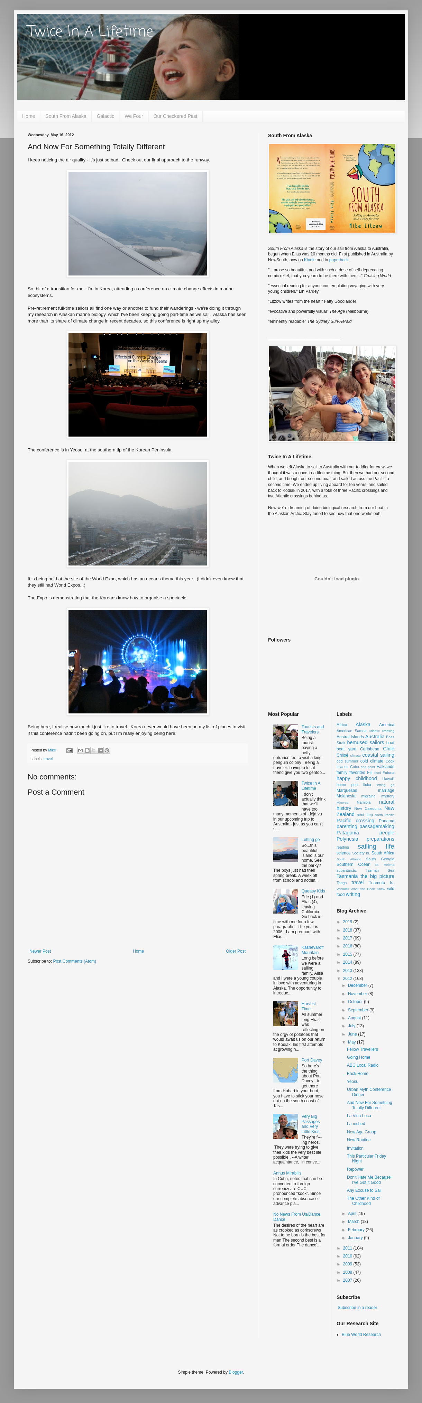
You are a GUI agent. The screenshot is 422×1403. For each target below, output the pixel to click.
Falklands (385, 766)
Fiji (369, 772)
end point (368, 767)
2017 (348, 938)
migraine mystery (377, 796)
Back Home (357, 1073)
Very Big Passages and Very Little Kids (311, 1124)
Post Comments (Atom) (74, 961)
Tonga (342, 883)
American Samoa (352, 731)
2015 (348, 954)
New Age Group (361, 1132)
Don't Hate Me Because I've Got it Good (369, 1180)
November (358, 993)
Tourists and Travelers (313, 729)
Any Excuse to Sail (364, 1190)
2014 (348, 962)
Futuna (388, 772)
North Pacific (384, 815)
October (356, 1001)
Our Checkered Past (176, 116)
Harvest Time (309, 1006)
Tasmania (347, 876)
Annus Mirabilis (287, 1173)
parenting (347, 826)
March (354, 1221)
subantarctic (347, 870)
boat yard (346, 749)
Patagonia (348, 832)
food (378, 773)
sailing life (376, 846)
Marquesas (347, 790)
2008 (348, 1272)
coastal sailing (378, 755)
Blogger (236, 1372)
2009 (348, 1264)
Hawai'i (388, 779)
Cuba (354, 767)
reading (343, 847)
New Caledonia (368, 808)
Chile (388, 748)
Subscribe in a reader (357, 1307)
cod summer (347, 761)
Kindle (309, 260)
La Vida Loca (359, 1115)
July (352, 1025)
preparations (380, 839)
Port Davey (312, 1060)
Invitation (355, 1148)
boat (390, 742)
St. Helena (384, 865)
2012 (348, 978)
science (344, 853)
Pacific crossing (355, 820)
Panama (386, 821)
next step (365, 815)
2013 (348, 970)
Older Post (236, 951)
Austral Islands (350, 737)
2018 (348, 930)
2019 (348, 921)
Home (28, 116)
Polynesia (347, 839)
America (386, 724)
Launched (356, 1123)
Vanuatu (343, 889)
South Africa (382, 853)
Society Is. (361, 853)
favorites (357, 772)
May (352, 1042)
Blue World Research (361, 1334)
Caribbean (369, 749)
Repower (355, 1169)
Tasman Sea (380, 870)
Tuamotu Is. (381, 882)
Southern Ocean (353, 864)
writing (353, 894)
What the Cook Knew (368, 889)
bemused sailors (365, 742)
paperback (339, 260)
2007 (348, 1280)
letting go (385, 785)
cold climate (372, 761)
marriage (386, 790)
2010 (348, 1256)
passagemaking (376, 826)
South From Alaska (65, 116)
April (352, 1213)
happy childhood (357, 778)
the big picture (377, 876)
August (355, 1018)
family (342, 772)
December (358, 985)
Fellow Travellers (362, 1049)
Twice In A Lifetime (90, 32)
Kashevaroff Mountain (313, 950)
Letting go (311, 839)
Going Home (358, 1057)
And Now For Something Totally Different (369, 1105)
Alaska (363, 724)
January (356, 1237)
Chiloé (342, 755)
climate (355, 755)
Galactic (105, 116)
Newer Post (40, 951)
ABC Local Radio (362, 1065)
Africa (342, 724)
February (357, 1229)
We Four (134, 116)
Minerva (342, 802)
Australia (375, 736)
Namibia (364, 802)
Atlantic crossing (381, 731)
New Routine (359, 1140)
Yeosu (352, 1081)
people (386, 832)
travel (48, 759)
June (353, 1034)
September (358, 1010)
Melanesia (346, 796)
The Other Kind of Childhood (363, 1201)
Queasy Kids (313, 891)
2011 (348, 1248)
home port (347, 785)
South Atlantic (349, 859)
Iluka (367, 785)
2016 (348, 946)
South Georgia (380, 859)
